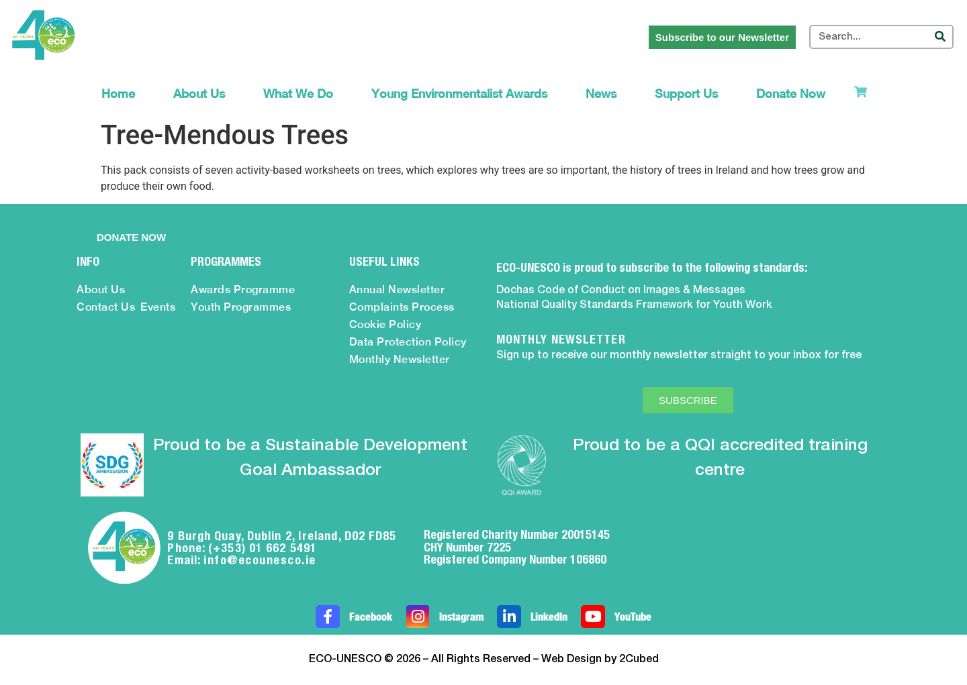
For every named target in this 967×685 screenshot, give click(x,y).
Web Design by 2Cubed (600, 659)
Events (157, 307)
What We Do (298, 94)
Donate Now (790, 94)
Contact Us (106, 307)
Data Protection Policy (408, 341)
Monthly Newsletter (399, 359)
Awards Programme (243, 289)
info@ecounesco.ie (259, 560)
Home (118, 94)
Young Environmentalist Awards (459, 94)
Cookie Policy (385, 324)
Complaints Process (402, 307)
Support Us (686, 94)
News (601, 94)
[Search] (940, 37)
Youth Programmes (241, 307)
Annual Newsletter (397, 289)
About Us (199, 94)
